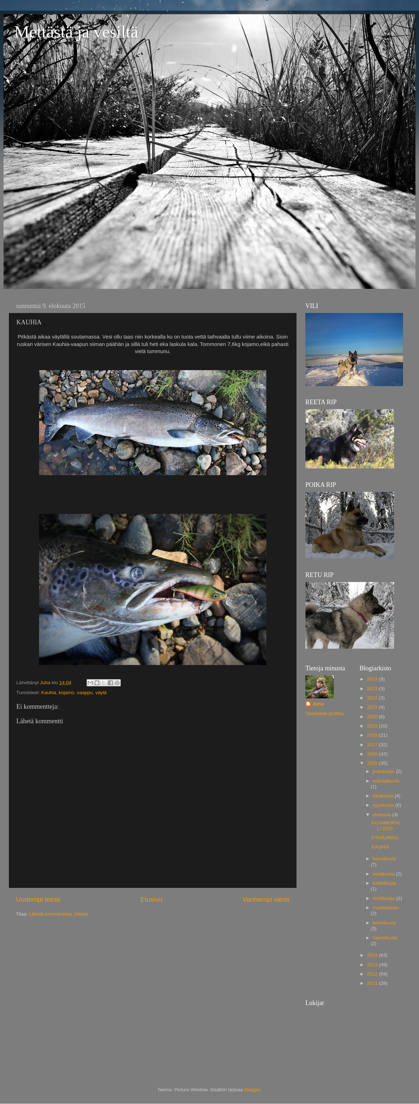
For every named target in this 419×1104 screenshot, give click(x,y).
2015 (373, 763)
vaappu (85, 692)
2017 (373, 744)
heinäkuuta (384, 858)
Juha (318, 704)
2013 (373, 964)
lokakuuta (384, 795)
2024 (373, 679)
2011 (373, 983)
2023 (373, 688)
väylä (101, 692)
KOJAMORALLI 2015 (386, 825)
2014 (373, 955)
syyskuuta (384, 805)
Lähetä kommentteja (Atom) (58, 914)
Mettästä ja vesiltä (76, 31)
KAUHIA (380, 847)
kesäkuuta (384, 874)
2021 (373, 707)
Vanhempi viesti (266, 899)
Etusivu (152, 899)
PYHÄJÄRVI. (385, 837)
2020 (373, 716)
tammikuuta (385, 937)
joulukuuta (384, 771)
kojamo (67, 692)
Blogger (252, 1089)
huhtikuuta (384, 898)
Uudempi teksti (38, 899)
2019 (373, 726)
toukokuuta (384, 883)
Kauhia (48, 692)
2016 (373, 754)
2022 (373, 698)
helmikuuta (384, 923)
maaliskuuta (385, 907)
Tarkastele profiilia (324, 713)
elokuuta (382, 814)
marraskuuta (386, 781)
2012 (373, 974)
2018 (373, 735)
